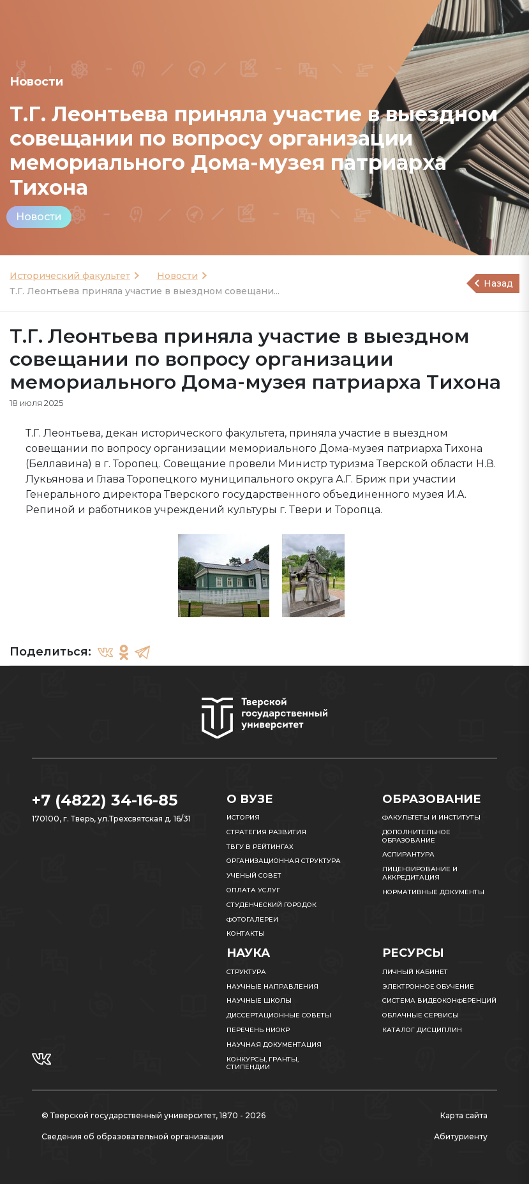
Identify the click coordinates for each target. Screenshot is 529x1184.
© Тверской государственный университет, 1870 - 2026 (153, 1115)
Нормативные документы (433, 892)
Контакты (246, 933)
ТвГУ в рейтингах (260, 847)
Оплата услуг (253, 890)
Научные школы (259, 1000)
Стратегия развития (266, 832)
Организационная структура (284, 861)
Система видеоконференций (439, 1000)
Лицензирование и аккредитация (420, 873)
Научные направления (272, 986)
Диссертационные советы (279, 1015)
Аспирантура (408, 854)
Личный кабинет (415, 972)
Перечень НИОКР (258, 1030)
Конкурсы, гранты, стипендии (263, 1063)
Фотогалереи (252, 919)
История (243, 817)
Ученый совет (254, 875)
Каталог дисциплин (422, 1030)
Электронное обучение (428, 986)
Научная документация (274, 1044)
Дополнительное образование (416, 836)
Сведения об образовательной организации (132, 1136)
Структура (246, 972)
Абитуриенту (461, 1136)
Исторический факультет (70, 275)
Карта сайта (464, 1115)
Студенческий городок (272, 905)
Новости (39, 217)
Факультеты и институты (431, 817)
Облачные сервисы (420, 1015)
